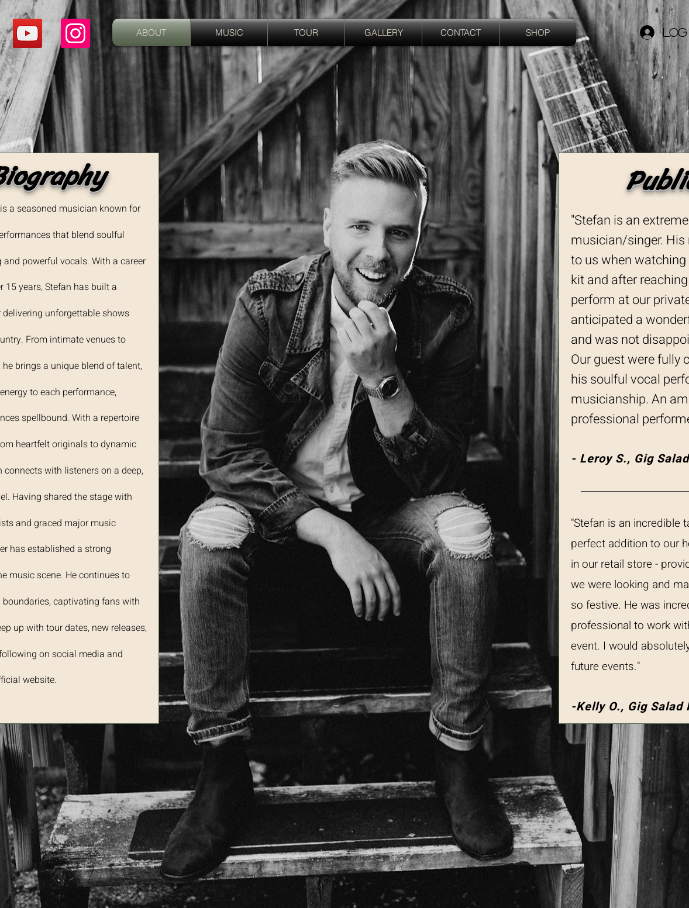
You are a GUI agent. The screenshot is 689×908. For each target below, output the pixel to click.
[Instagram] (75, 33)
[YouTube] (27, 33)
